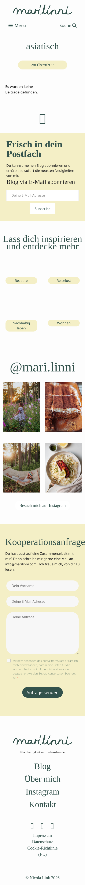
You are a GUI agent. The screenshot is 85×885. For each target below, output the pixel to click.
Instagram (42, 791)
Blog (42, 766)
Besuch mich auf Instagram (42, 505)
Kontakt (42, 804)
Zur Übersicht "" (42, 65)
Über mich (42, 779)
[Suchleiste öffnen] (68, 25)
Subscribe (42, 208)
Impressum (42, 835)
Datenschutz (42, 841)
